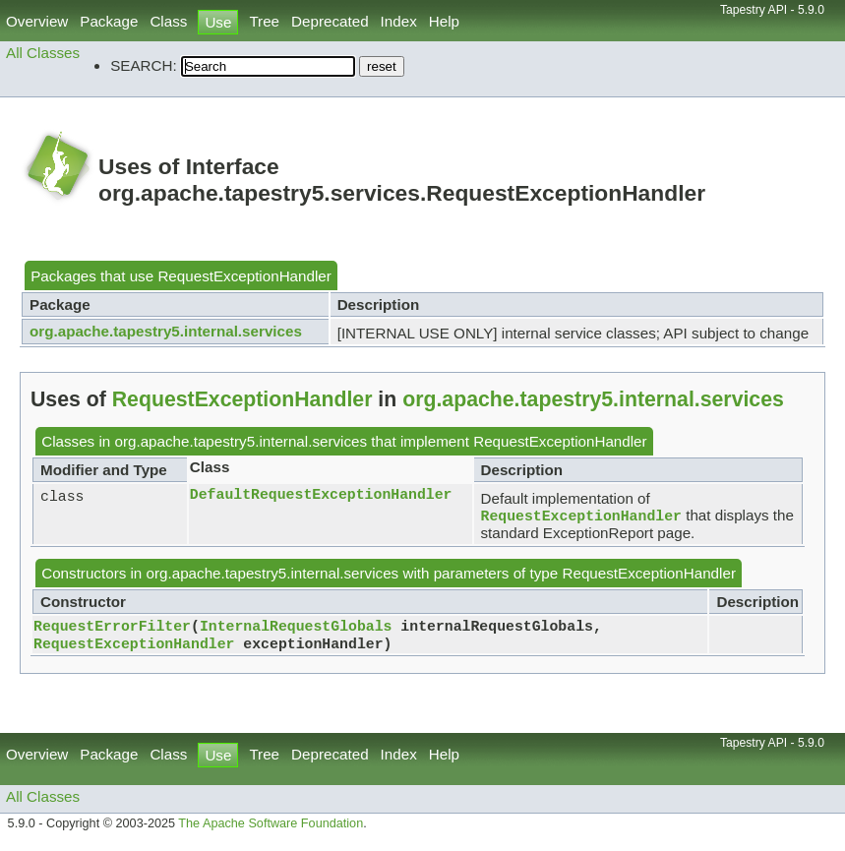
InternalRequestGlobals (296, 628)
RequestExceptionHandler (244, 276)
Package (109, 21)
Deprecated (330, 21)
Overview (37, 21)
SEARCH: (143, 65)
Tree (264, 21)
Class (168, 21)
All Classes (43, 52)
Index (399, 21)
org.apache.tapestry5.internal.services (166, 331)
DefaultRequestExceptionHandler (321, 495)
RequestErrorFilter (112, 628)
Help (444, 21)
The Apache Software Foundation (270, 829)
